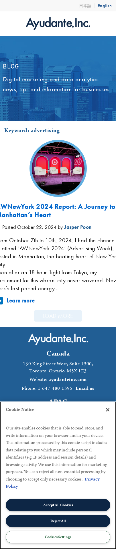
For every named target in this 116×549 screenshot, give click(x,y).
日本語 (85, 5)
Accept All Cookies (58, 505)
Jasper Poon (78, 227)
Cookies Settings (58, 537)
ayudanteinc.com (68, 379)
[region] (58, 475)
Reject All (58, 521)
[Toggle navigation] (6, 6)
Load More (58, 316)
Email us (85, 388)
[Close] (107, 409)
